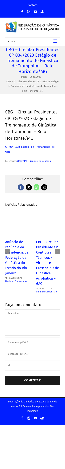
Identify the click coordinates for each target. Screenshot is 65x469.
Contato (32, 5)
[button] (7, 251)
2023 (19, 161)
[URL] (32, 365)
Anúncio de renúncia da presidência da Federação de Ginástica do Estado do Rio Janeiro (17, 257)
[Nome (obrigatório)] (32, 342)
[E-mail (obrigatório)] (32, 354)
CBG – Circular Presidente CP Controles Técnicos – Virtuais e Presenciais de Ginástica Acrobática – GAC (47, 263)
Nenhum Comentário (40, 161)
